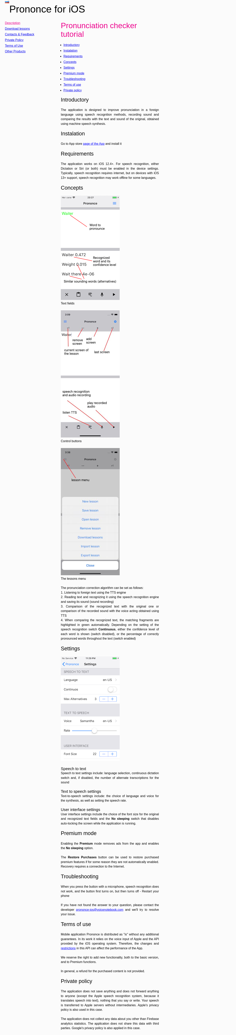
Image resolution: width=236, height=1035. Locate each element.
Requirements (72, 56)
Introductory (71, 45)
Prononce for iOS (47, 9)
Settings (69, 67)
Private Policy (14, 40)
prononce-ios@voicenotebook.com (99, 909)
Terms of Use (14, 45)
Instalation (70, 50)
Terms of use (72, 84)
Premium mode (73, 73)
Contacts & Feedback (19, 34)
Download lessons (17, 28)
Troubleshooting (74, 79)
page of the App (94, 143)
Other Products (15, 51)
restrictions (68, 948)
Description (12, 23)
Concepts (69, 62)
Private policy (72, 90)
